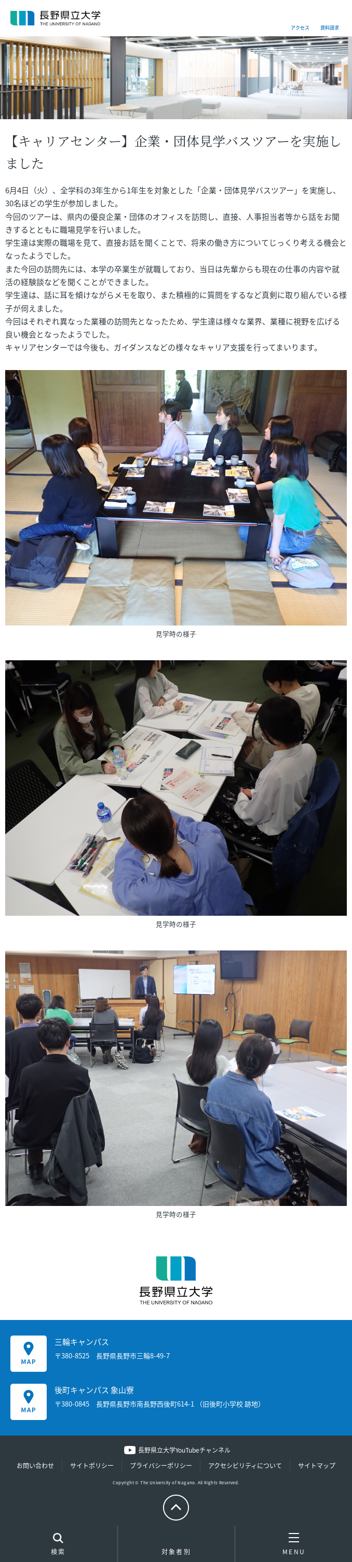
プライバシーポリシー (161, 1465)
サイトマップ (316, 1465)
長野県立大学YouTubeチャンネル (184, 1450)
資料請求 (329, 27)
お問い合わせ (35, 1465)
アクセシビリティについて (245, 1465)
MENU (294, 1543)
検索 (58, 1544)
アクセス (300, 27)
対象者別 (176, 1546)
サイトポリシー (92, 1465)
